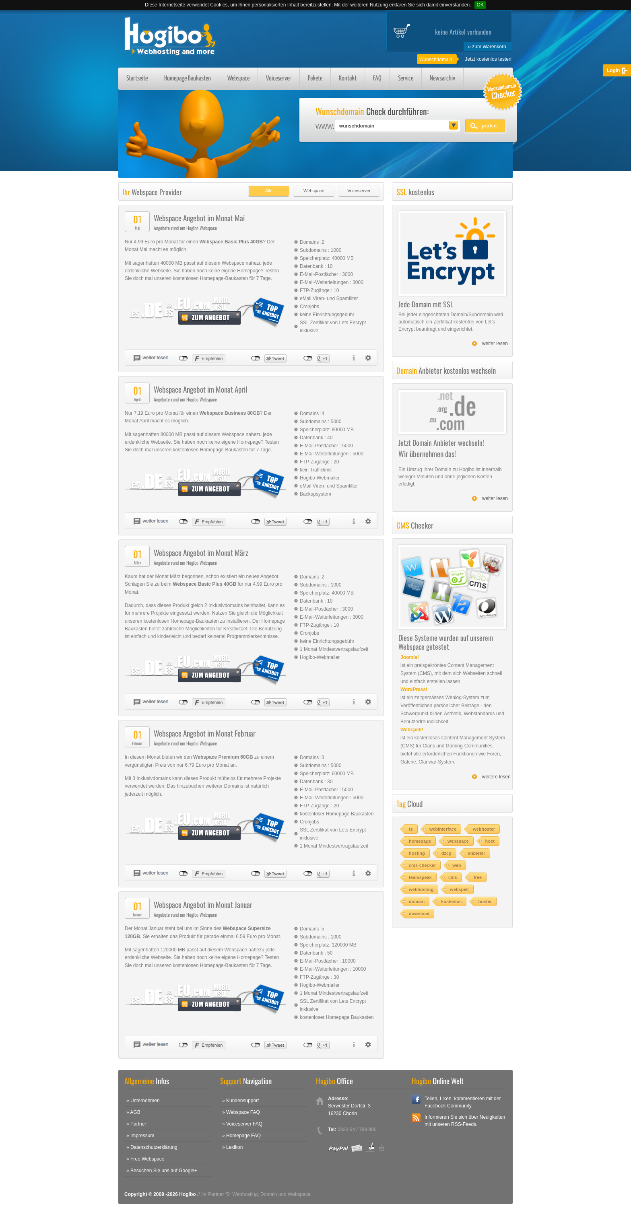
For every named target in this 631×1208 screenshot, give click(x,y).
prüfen (489, 126)
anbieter (476, 853)
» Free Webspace (145, 1159)
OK (480, 5)
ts (411, 829)
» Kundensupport (240, 1100)
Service (405, 78)
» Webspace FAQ (241, 1112)
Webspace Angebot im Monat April (200, 389)
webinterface (442, 829)
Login (613, 70)
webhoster (484, 829)
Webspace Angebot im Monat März (201, 552)
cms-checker (422, 865)
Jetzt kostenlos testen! (489, 59)
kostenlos (451, 901)
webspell (459, 889)
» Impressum (140, 1135)
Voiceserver (278, 78)
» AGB (133, 1112)
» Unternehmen (143, 1100)
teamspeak (420, 877)
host (490, 841)
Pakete (315, 78)
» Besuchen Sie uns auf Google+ (161, 1170)
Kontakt (348, 78)
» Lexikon (232, 1147)
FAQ (377, 78)
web (456, 865)
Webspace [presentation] (313, 190)
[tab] (266, 188)
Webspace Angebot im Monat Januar (203, 904)
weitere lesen (496, 777)
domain (417, 901)
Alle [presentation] (268, 190)
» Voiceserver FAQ (242, 1124)
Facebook (416, 1099)
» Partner (136, 1124)
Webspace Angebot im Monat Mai (199, 217)
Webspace (238, 78)
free (478, 877)
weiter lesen (495, 343)
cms (452, 877)
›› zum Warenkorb (487, 46)
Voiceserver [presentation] (358, 190)
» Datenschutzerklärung (151, 1147)
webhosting (421, 889)
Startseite (137, 78)
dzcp (446, 853)
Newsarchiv (442, 78)
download (419, 913)
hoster (485, 901)
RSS (416, 1117)
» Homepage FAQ (241, 1135)
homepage (420, 841)
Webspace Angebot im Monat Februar (205, 733)
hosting (417, 853)
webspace (458, 841)
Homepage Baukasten (187, 78)
